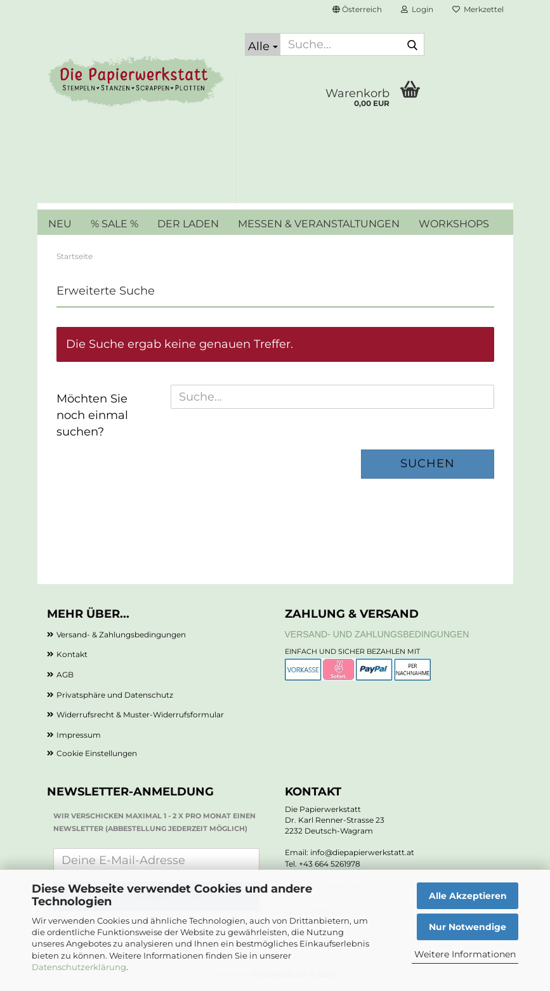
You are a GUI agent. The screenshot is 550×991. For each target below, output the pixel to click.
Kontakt (72, 654)
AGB (65, 674)
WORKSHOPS (454, 224)
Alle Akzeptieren (468, 895)
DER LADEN (188, 224)
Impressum (78, 735)
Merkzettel (478, 9)
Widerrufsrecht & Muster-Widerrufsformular (140, 714)
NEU (60, 224)
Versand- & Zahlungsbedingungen (121, 634)
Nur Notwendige (467, 927)
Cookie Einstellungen (96, 753)
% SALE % (114, 224)
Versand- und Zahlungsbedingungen (377, 634)
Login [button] (417, 9)
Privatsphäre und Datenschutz (114, 695)
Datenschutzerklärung (79, 967)
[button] (357, 9)
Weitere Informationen (465, 954)
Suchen (427, 463)
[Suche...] (262, 44)
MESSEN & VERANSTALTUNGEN (319, 224)
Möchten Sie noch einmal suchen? (92, 415)
